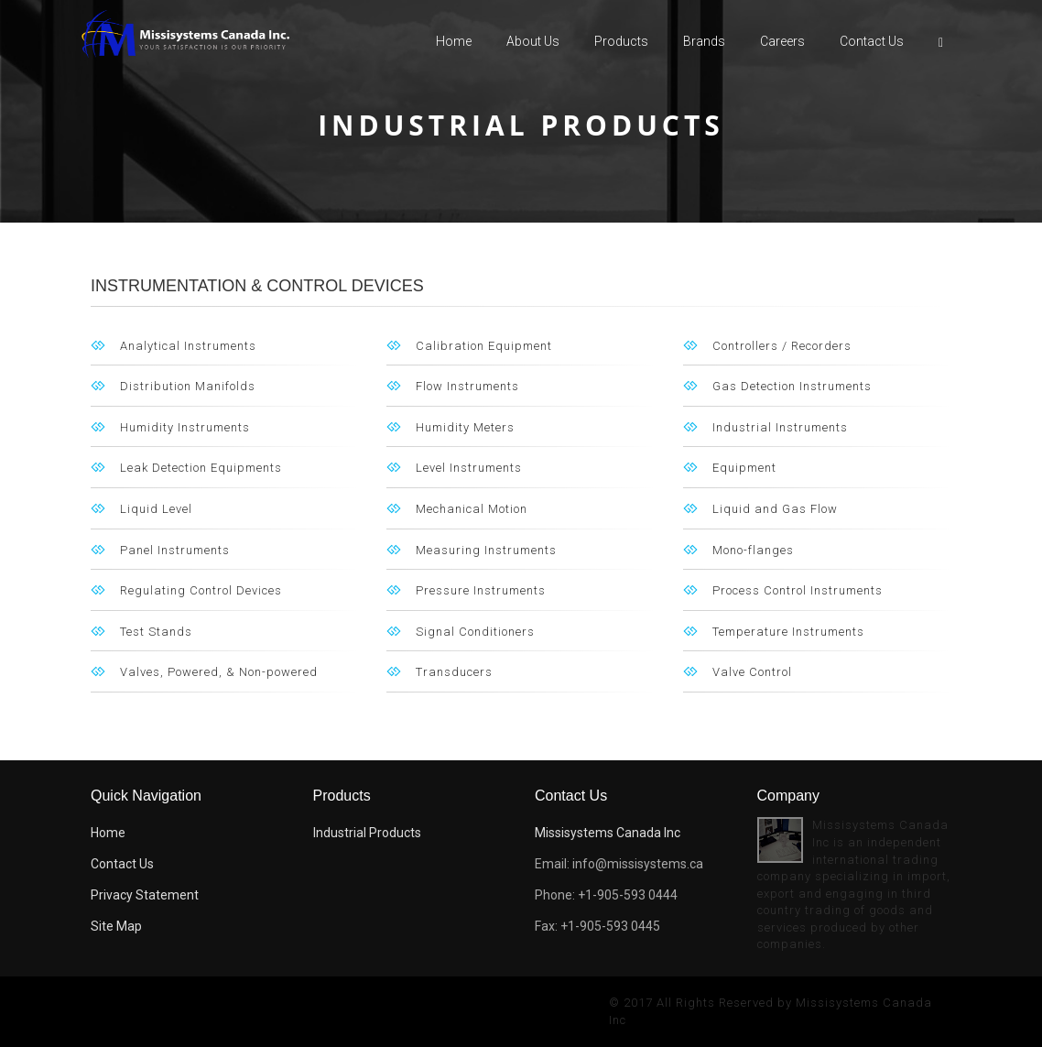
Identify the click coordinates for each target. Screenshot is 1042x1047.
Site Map (116, 926)
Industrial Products (367, 832)
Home (454, 41)
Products (621, 41)
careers (782, 41)
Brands (704, 41)
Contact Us (872, 41)
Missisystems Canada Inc (607, 832)
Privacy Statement (145, 895)
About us (532, 41)
